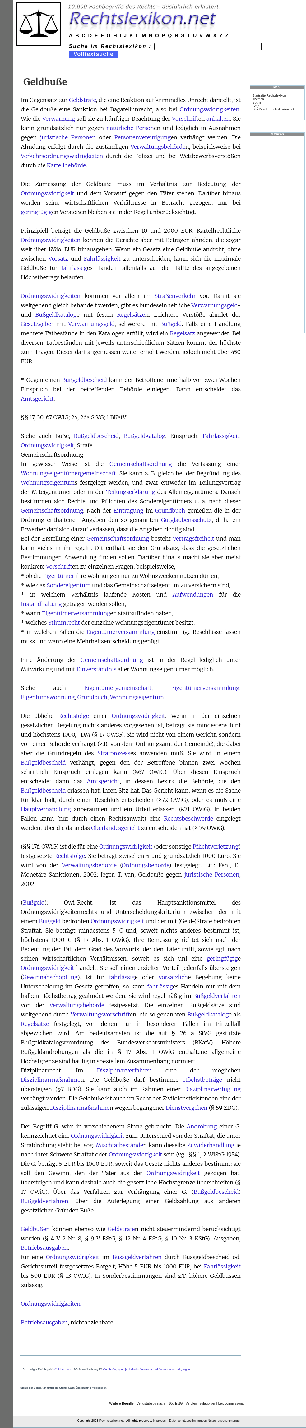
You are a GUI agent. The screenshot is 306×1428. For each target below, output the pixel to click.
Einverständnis (96, 669)
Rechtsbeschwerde (188, 818)
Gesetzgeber (37, 324)
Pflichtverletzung (215, 846)
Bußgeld (171, 324)
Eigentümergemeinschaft (117, 687)
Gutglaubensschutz (186, 519)
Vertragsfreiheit (193, 538)
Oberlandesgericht (115, 827)
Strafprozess (113, 753)
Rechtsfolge (73, 715)
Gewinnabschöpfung (49, 977)
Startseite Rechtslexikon (269, 95)
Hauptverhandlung (46, 809)
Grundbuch (170, 510)
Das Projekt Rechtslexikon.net (273, 109)
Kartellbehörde (66, 165)
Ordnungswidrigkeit (47, 193)
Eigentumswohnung (48, 697)
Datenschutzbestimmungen (188, 1420)
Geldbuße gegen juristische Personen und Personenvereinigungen (146, 1369)
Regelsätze (131, 314)
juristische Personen (68, 137)
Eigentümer (58, 575)
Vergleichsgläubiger (200, 1403)
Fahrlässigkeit (102, 258)
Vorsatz (58, 258)
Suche (257, 102)
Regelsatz (182, 333)
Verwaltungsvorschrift (100, 1014)
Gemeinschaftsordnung (140, 463)
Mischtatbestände (119, 1145)
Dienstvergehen (186, 1107)
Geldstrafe (82, 100)
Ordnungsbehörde (145, 865)
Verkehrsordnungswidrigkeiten (62, 156)
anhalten (218, 118)
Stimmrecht (64, 622)
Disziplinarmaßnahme (50, 1079)
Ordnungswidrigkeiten (209, 109)
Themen (258, 99)
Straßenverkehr (175, 296)
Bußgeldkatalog (55, 314)
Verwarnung (58, 118)
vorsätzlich (173, 977)
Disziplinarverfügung (212, 1089)
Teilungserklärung (130, 491)
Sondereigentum (69, 585)
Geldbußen (35, 1229)
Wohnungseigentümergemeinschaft (68, 473)
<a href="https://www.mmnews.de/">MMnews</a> (277, 234)
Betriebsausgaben (44, 1247)
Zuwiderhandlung (211, 1145)
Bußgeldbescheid (84, 380)
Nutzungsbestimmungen (224, 1420)
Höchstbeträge (202, 1079)
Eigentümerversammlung (76, 613)
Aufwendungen (193, 594)
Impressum (160, 1420)
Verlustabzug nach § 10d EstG (160, 1403)
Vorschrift (185, 118)
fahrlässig (74, 268)
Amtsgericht (37, 398)
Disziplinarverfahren (124, 1070)
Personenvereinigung (142, 137)
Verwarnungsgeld (214, 305)
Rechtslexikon (108, 1420)
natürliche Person (130, 128)
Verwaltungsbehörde (158, 146)
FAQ (256, 106)
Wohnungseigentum (48, 482)
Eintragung (128, 510)
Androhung (202, 1126)
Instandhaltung (41, 603)
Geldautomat (63, 1369)
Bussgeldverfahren (137, 1257)
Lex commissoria (231, 1403)
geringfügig (36, 212)
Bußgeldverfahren (217, 995)
